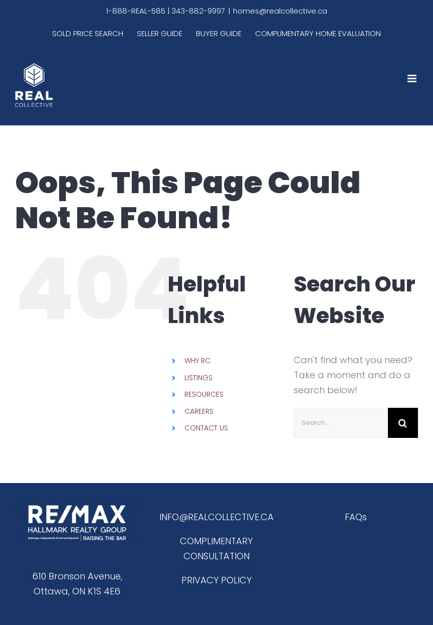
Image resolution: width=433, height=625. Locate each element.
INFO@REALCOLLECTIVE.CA (216, 517)
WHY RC (197, 361)
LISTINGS (198, 378)
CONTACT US (206, 428)
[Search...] (341, 423)
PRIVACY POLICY (216, 580)
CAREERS (198, 411)
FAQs (356, 517)
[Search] (403, 423)
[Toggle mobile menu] (412, 78)
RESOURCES (204, 394)
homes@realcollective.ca (280, 11)
